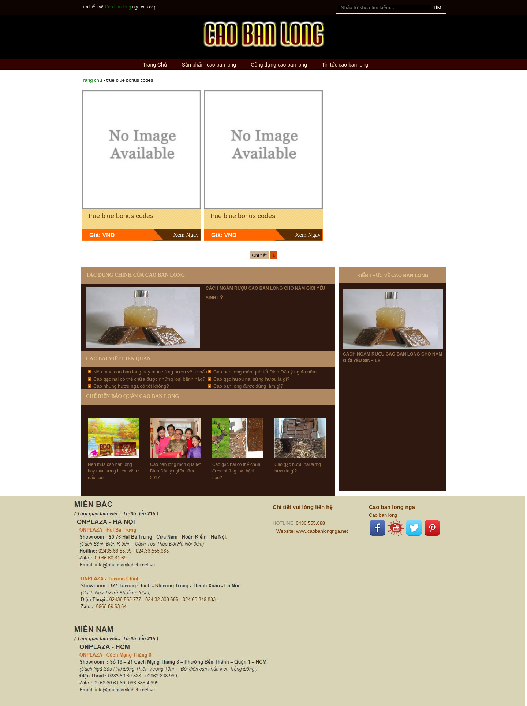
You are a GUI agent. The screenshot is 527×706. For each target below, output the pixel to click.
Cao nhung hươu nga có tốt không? (131, 386)
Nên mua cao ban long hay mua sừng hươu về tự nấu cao (113, 471)
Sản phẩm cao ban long (209, 65)
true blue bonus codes (121, 216)
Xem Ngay (186, 235)
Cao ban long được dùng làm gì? (248, 386)
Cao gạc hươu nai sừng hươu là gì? (251, 379)
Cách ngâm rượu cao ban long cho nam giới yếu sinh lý (392, 357)
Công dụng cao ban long (279, 65)
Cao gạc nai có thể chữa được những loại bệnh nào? (149, 379)
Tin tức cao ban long (345, 65)
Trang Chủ (155, 65)
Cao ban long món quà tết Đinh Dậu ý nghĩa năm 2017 (175, 471)
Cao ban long (118, 7)
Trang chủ (91, 80)
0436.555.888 (310, 523)
